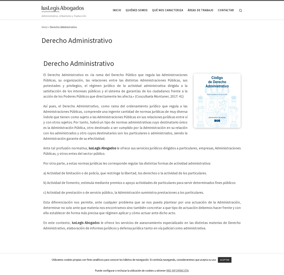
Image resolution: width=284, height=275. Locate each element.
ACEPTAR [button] (224, 259)
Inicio (44, 27)
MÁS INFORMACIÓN (177, 270)
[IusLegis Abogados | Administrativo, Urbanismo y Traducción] (62, 8)
